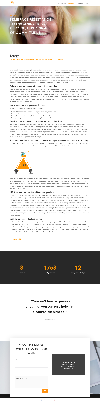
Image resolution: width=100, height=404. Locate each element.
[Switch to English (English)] (56, 400)
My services (71, 3)
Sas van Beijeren (62, 3)
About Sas (80, 3)
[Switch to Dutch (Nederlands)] (46, 400)
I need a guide (16, 239)
